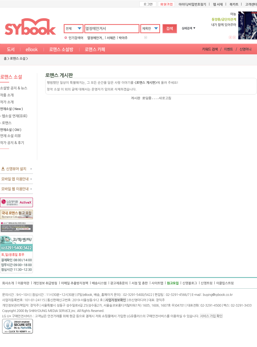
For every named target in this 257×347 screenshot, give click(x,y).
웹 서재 (218, 4)
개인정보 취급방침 (45, 283)
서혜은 (111, 38)
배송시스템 (99, 283)
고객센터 (251, 4)
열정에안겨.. (95, 38)
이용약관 (23, 283)
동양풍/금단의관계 (223, 20)
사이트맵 (157, 283)
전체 (68, 28)
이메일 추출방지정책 (74, 283)
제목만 (146, 28)
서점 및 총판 (139, 283)
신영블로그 (189, 283)
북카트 (234, 4)
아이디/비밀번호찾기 (192, 4)
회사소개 (8, 283)
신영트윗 (207, 283)
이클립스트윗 (225, 283)
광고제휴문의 (119, 283)
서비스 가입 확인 (211, 316)
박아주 (123, 38)
